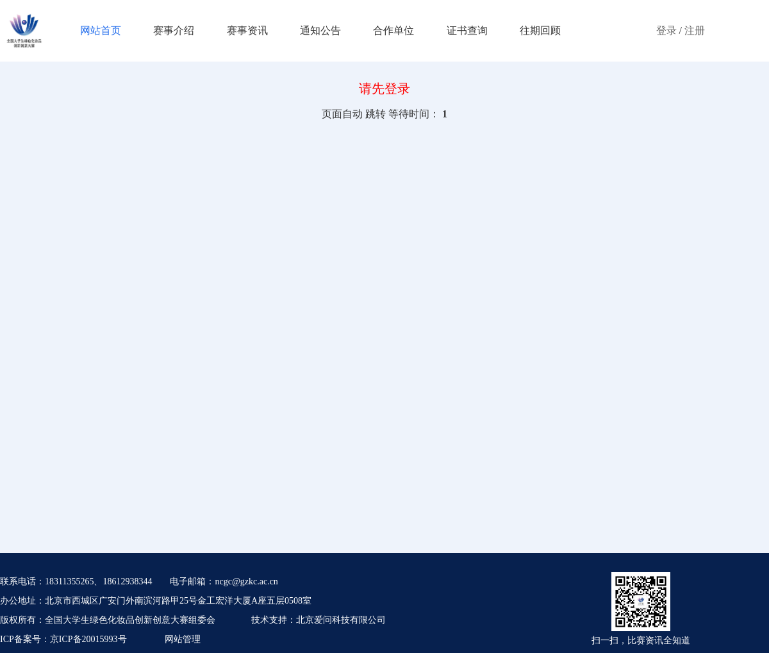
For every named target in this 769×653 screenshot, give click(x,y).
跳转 (375, 113)
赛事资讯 (247, 30)
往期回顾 (540, 30)
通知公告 (320, 30)
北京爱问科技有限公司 (341, 620)
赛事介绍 (173, 30)
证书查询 (467, 30)
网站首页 (100, 30)
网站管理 (183, 639)
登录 (666, 30)
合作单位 (393, 30)
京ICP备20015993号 (88, 639)
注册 (694, 30)
